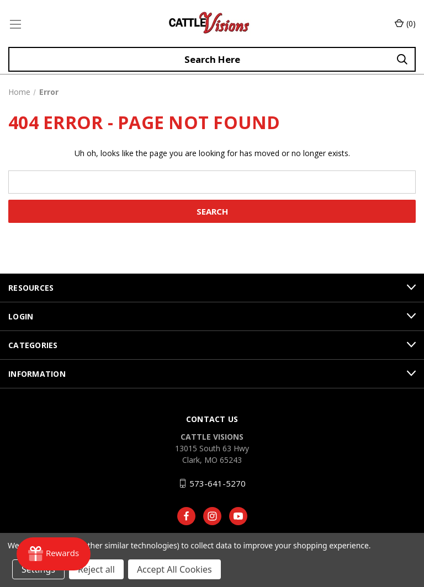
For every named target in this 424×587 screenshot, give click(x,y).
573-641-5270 (217, 483)
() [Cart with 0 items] (405, 23)
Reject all (96, 569)
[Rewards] (54, 553)
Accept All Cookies (174, 569)
